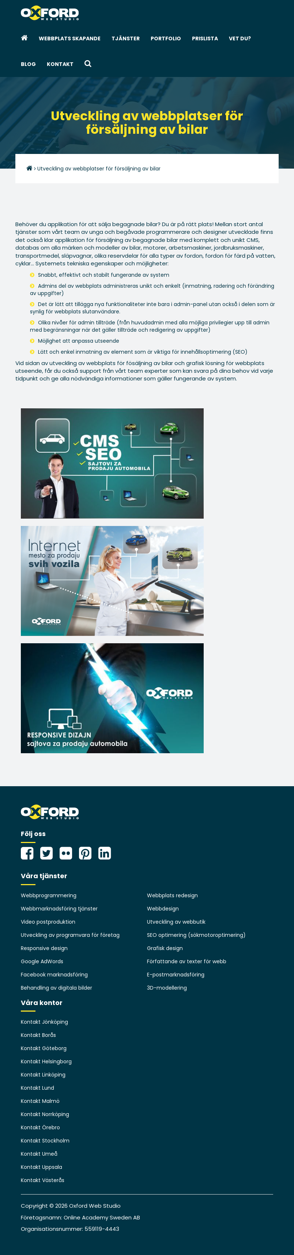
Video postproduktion (48, 921)
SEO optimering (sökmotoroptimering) (196, 935)
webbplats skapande (70, 38)
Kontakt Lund (37, 1088)
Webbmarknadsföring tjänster (59, 908)
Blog (28, 64)
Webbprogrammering (48, 895)
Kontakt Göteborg (44, 1048)
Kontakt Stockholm (45, 1140)
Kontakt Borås (38, 1035)
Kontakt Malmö (40, 1101)
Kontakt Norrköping (45, 1114)
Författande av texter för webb (186, 961)
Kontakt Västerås (42, 1180)
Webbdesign (163, 908)
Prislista (205, 38)
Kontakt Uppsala (41, 1167)
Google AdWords (42, 961)
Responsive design (44, 948)
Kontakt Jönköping (44, 1022)
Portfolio (166, 38)
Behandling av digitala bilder (56, 987)
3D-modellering (167, 987)
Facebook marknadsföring (54, 974)
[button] (88, 64)
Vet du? (240, 38)
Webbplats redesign (172, 895)
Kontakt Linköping (43, 1074)
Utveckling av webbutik (176, 921)
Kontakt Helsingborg (46, 1061)
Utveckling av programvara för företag (70, 935)
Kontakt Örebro (40, 1127)
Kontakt (60, 64)
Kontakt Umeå (39, 1154)
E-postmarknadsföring (175, 974)
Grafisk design (165, 948)
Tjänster (126, 38)
